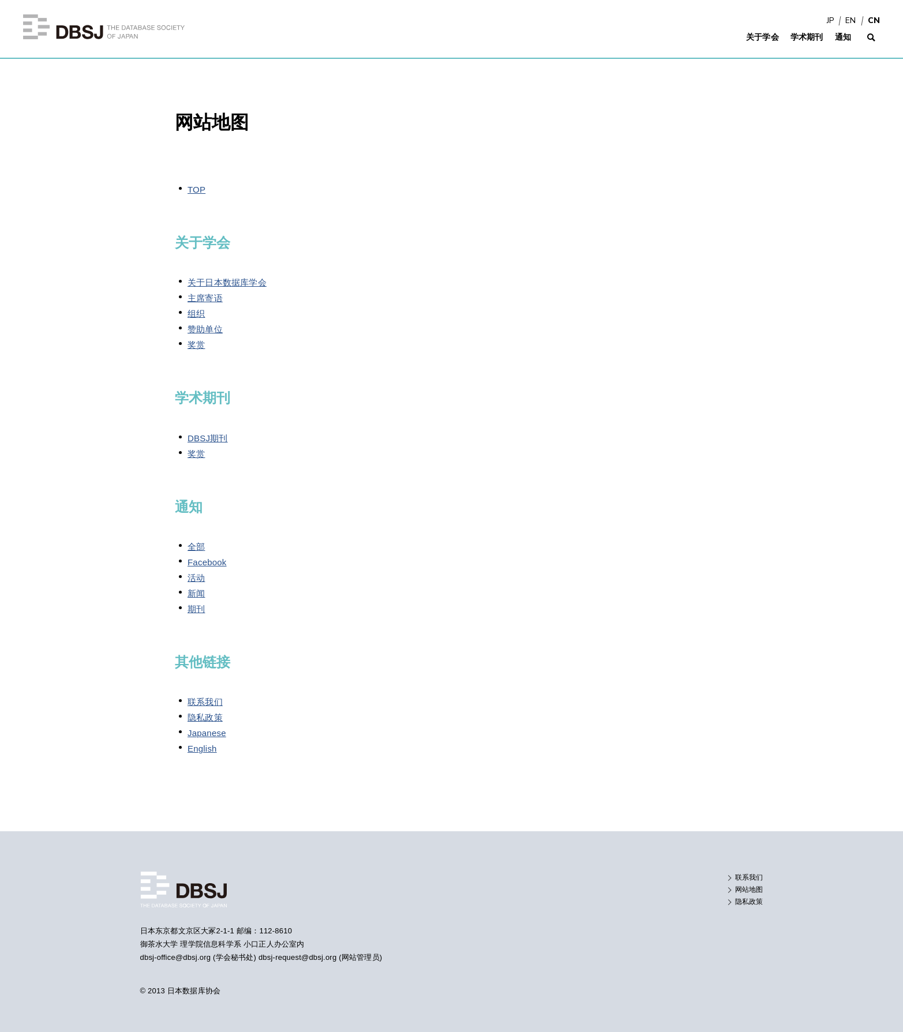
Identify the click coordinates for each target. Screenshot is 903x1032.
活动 (196, 578)
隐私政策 (205, 717)
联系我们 (205, 702)
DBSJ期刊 (208, 438)
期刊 (196, 609)
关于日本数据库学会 (227, 282)
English (202, 748)
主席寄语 (205, 298)
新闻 (196, 593)
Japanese (207, 733)
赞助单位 (205, 329)
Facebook (207, 562)
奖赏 (196, 345)
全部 (196, 546)
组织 (196, 313)
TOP (196, 189)
